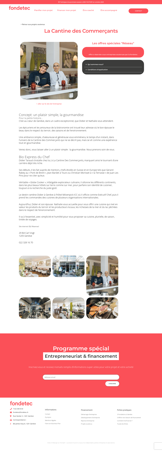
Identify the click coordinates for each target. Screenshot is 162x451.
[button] (49, 104)
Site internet (25, 226)
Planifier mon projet (43, 10)
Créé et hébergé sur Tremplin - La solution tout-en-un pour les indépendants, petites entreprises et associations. (81, 443)
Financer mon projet (67, 11)
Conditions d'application (98, 70)
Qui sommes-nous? (96, 65)
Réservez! (40, 226)
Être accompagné (110, 11)
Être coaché (89, 11)
